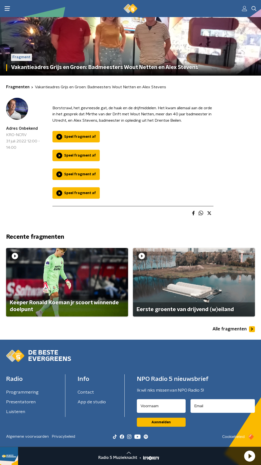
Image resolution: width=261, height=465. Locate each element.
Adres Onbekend (22, 128)
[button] (249, 456)
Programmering (22, 392)
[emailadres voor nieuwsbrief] (223, 406)
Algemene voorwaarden (27, 436)
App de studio (92, 402)
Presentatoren (21, 402)
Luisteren (15, 412)
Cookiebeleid (233, 437)
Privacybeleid (63, 436)
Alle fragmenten (233, 329)
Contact (86, 392)
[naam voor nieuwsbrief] (161, 406)
